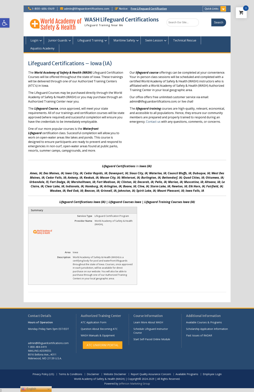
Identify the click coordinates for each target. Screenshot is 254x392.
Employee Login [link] (212, 374)
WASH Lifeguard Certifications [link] (121, 19)
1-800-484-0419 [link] (43, 8)
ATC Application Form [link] (93, 322)
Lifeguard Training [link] (90, 40)
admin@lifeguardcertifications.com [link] (86, 8)
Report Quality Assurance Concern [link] (151, 374)
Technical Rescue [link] (184, 40)
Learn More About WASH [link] (148, 322)
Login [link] (34, 40)
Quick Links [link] (211, 8)
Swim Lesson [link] (154, 40)
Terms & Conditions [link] (70, 374)
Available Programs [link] (187, 374)
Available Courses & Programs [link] (204, 322)
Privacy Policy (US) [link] (43, 374)
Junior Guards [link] (57, 40)
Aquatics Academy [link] (42, 48)
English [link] (28, 389)
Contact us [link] (153, 122)
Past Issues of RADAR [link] (199, 335)
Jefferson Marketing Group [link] (134, 383)
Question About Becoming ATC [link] (99, 329)
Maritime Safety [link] (124, 40)
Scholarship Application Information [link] (207, 329)
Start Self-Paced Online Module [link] (151, 339)
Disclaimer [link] (93, 374)
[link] (4, 23)
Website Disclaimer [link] (115, 374)
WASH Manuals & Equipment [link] (98, 335)
